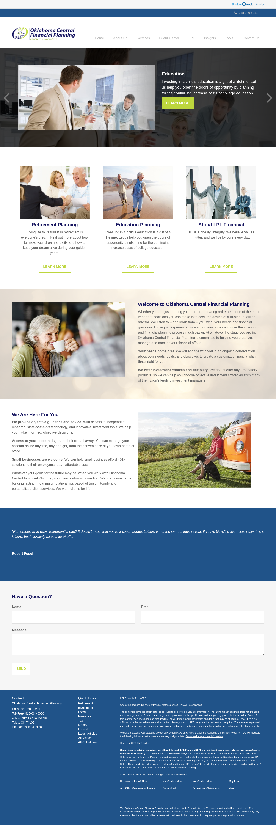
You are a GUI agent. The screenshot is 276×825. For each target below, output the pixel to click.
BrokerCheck (195, 705)
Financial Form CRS (135, 698)
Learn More (178, 103)
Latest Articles (87, 734)
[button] (110, 33)
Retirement (85, 704)
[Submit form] (21, 669)
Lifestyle (83, 729)
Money (82, 725)
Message (19, 630)
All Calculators (87, 742)
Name (16, 607)
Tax (80, 721)
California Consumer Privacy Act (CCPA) (228, 733)
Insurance (84, 716)
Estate (82, 712)
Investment (85, 708)
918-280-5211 (246, 12)
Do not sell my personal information (204, 736)
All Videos (85, 738)
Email (146, 607)
